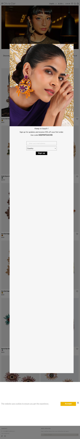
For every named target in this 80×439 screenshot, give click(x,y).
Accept (68, 404)
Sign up (41, 153)
